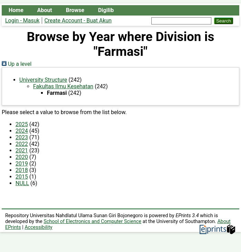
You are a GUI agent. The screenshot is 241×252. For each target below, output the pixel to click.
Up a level (16, 64)
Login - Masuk (22, 20)
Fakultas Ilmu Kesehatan (63, 86)
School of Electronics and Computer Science (93, 221)
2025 (22, 124)
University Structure (43, 80)
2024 (22, 131)
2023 (22, 137)
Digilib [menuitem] (105, 10)
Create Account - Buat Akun (78, 20)
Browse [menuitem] (75, 10)
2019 (22, 163)
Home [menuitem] (16, 10)
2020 (22, 157)
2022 (22, 144)
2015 (22, 176)
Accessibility (38, 227)
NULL (22, 183)
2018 (22, 170)
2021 (22, 150)
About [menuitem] (44, 10)
